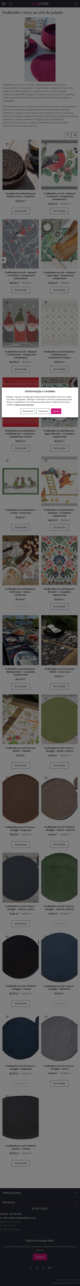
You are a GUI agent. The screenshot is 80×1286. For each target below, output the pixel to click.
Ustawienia (27, 411)
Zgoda (56, 411)
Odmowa (43, 411)
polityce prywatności (24, 405)
